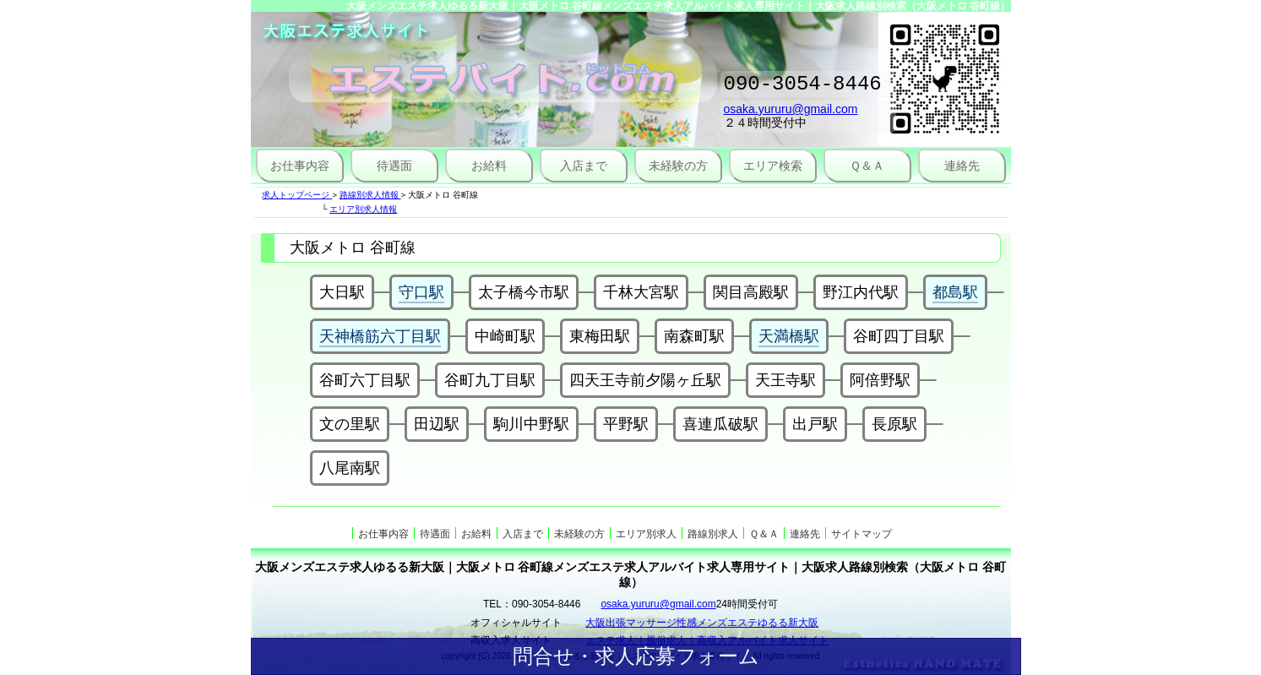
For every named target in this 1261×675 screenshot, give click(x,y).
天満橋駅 (788, 336)
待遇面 (394, 165)
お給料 (489, 165)
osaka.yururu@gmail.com (791, 114)
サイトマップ (861, 534)
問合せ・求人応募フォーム (636, 656)
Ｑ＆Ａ (867, 165)
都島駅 (955, 292)
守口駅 (421, 292)
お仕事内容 (299, 165)
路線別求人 (713, 534)
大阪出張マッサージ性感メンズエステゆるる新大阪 (701, 623)
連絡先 (962, 165)
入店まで (583, 165)
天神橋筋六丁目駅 (380, 336)
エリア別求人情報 (363, 209)
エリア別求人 (646, 534)
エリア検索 (772, 165)
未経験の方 (678, 165)
